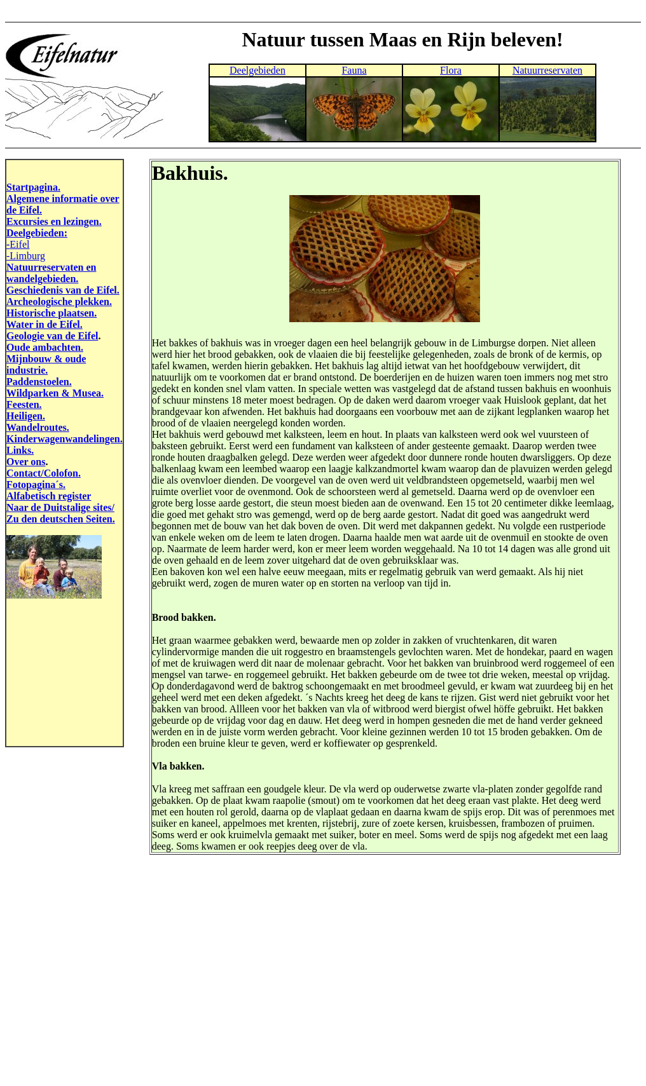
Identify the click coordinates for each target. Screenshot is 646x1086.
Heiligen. (25, 416)
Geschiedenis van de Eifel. (63, 290)
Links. (20, 450)
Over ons (25, 461)
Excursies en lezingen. (54, 221)
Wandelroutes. (37, 427)
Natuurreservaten (547, 70)
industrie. (27, 370)
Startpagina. (33, 187)
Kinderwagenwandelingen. (64, 438)
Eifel (19, 244)
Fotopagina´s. (35, 484)
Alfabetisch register (48, 496)
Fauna (353, 70)
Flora (451, 70)
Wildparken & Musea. (55, 393)
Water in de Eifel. (44, 324)
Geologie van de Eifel (52, 335)
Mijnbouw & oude (46, 358)
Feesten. (24, 404)
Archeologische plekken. (59, 301)
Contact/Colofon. (43, 473)
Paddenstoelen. (39, 381)
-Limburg (25, 255)
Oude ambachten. (44, 347)
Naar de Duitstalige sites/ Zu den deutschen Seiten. (60, 513)
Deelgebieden (257, 70)
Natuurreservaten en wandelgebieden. (51, 273)
